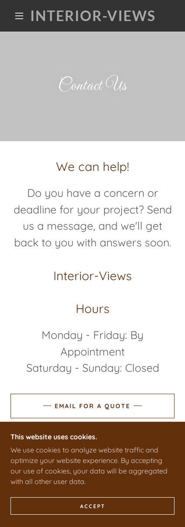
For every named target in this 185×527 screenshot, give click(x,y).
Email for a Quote (92, 406)
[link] (93, 15)
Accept (92, 506)
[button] (19, 16)
